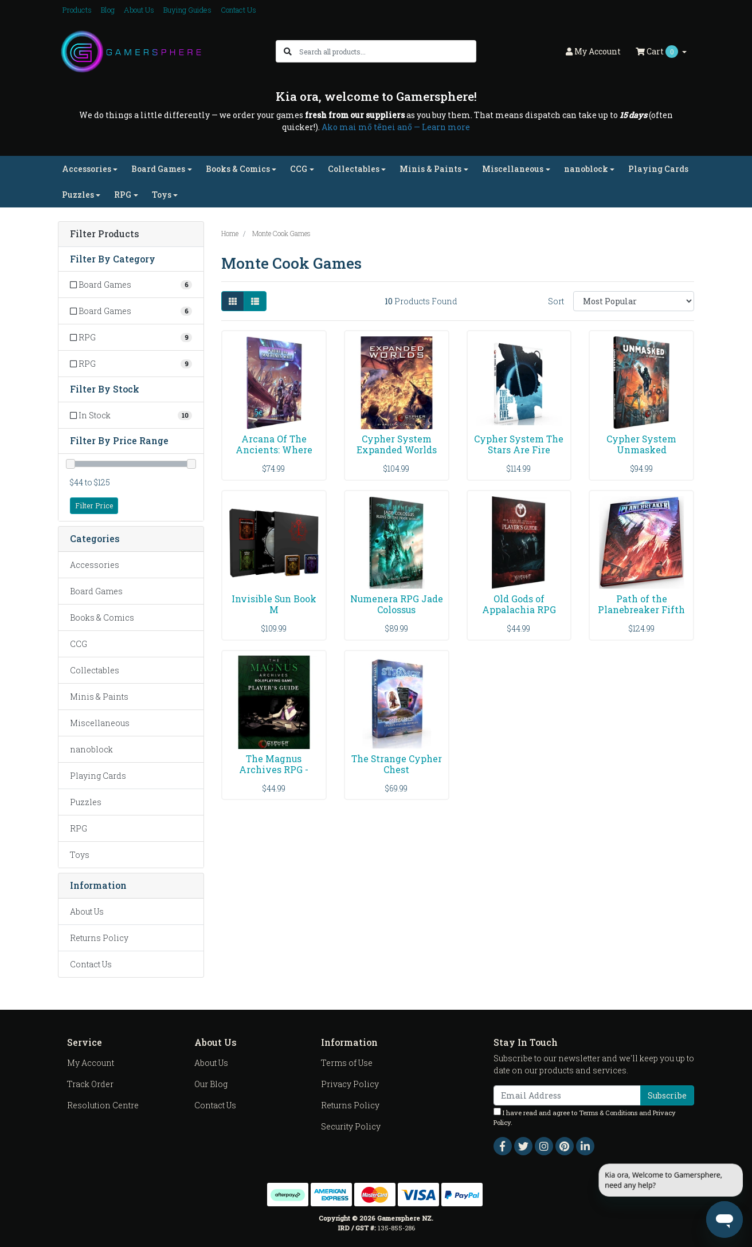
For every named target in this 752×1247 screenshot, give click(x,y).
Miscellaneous (100, 722)
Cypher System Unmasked (641, 444)
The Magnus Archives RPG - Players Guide (273, 769)
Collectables (94, 670)
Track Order (90, 1084)
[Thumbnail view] (232, 301)
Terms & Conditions (608, 1112)
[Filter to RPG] (130, 337)
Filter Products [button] (104, 234)
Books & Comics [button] (238, 168)
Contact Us (238, 10)
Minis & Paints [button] (430, 168)
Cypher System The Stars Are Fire (518, 444)
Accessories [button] (86, 168)
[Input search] (387, 51)
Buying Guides (187, 10)
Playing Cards (658, 168)
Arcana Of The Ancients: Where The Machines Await (274, 455)
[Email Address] (567, 1095)
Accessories (94, 564)
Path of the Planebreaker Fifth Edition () (641, 609)
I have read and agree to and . (584, 1117)
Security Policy (351, 1126)
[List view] (255, 301)
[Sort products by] (633, 301)
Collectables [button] (353, 168)
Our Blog (211, 1084)
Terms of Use (347, 1062)
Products (77, 10)
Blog (108, 10)
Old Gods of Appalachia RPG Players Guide (519, 609)
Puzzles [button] (78, 194)
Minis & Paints (99, 696)
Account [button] (593, 51)
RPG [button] (122, 194)
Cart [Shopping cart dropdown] (658, 51)
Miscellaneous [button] (512, 168)
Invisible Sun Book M (274, 604)
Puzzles (85, 802)
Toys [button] (161, 194)
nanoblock (91, 749)
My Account (90, 1062)
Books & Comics (102, 617)
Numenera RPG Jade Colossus (396, 604)
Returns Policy (99, 937)
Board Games (96, 591)
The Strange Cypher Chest (396, 763)
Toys (79, 854)
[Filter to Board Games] (130, 284)
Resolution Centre (103, 1105)
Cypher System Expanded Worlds (397, 444)
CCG (78, 643)
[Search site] (287, 51)
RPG (78, 828)
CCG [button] (298, 168)
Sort (556, 301)
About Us (139, 10)
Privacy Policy (350, 1084)
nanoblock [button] (586, 168)
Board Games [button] (158, 168)
